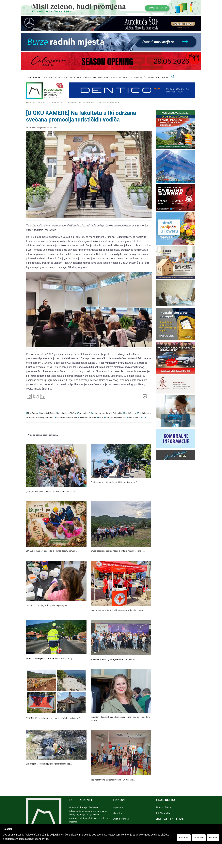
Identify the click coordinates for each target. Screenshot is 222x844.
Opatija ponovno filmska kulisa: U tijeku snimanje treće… (115, 482)
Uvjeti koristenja (121, 819)
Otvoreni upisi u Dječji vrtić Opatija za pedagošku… (47, 605)
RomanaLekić (84, 413)
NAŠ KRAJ (123, 78)
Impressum (118, 807)
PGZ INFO (134, 78)
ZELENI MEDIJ (154, 78)
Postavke (184, 838)
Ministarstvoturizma (87, 418)
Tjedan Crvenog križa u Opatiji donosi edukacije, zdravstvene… (118, 610)
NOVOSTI (47, 78)
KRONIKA (87, 78)
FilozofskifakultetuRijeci (66, 418)
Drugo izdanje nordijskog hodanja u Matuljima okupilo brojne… (118, 551)
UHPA (100, 418)
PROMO (165, 78)
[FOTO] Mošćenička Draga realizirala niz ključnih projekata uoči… (54, 718)
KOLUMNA (98, 78)
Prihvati (213, 838)
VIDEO (114, 78)
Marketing (118, 813)
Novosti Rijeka (163, 807)
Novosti (41, 102)
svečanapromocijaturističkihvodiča (107, 413)
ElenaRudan (32, 413)
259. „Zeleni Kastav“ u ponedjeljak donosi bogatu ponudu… (51, 551)
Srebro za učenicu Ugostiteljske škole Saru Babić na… (114, 659)
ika (143, 418)
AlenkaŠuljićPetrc (47, 413)
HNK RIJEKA (75, 78)
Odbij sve (199, 838)
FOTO (106, 78)
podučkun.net (134, 418)
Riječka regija (163, 813)
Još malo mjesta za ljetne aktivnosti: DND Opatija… (113, 780)
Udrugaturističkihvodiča (115, 418)
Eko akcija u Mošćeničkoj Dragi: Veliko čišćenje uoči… (49, 764)
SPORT (65, 78)
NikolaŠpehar (130, 413)
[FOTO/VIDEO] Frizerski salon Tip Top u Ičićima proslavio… (51, 492)
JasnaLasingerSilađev (66, 413)
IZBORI (57, 78)
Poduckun (30, 102)
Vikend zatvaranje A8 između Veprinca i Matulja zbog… (50, 658)
